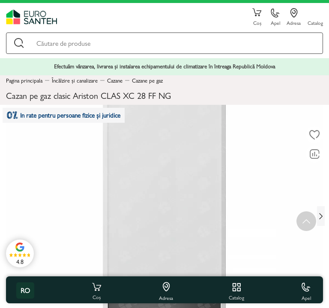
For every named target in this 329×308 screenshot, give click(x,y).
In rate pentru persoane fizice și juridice (65, 116)
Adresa (294, 17)
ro (25, 290)
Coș (257, 17)
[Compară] (314, 154)
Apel (275, 17)
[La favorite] (314, 134)
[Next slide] (321, 216)
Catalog (315, 22)
